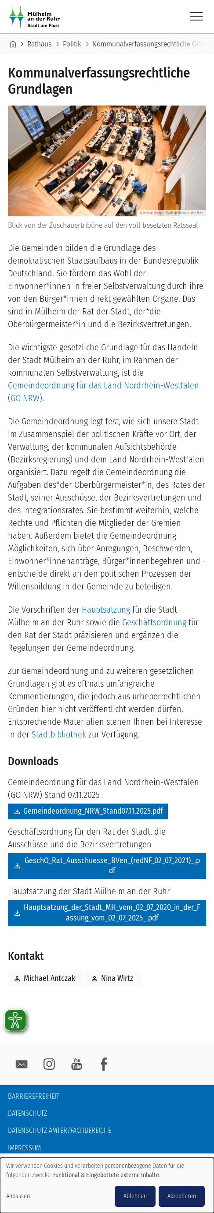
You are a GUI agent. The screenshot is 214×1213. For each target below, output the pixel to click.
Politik (72, 44)
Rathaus (39, 44)
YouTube (76, 1064)
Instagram (49, 1064)
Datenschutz (27, 1113)
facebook (104, 1064)
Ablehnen (135, 1196)
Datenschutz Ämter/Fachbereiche (59, 1130)
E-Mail (22, 1064)
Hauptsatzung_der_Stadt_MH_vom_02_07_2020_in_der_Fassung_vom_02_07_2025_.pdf (112, 913)
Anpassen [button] (18, 1196)
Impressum (24, 1148)
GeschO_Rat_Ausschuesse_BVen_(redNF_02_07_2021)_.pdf (112, 866)
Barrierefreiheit (33, 1096)
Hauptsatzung (106, 609)
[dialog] (107, 1185)
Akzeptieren (181, 1196)
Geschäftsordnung (154, 622)
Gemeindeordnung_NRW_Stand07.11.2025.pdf (93, 811)
